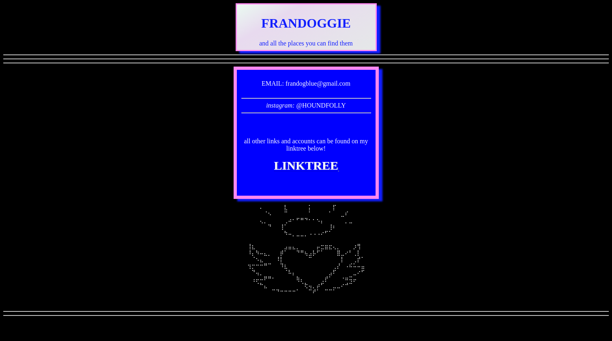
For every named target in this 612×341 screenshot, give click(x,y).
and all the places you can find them (306, 43)
